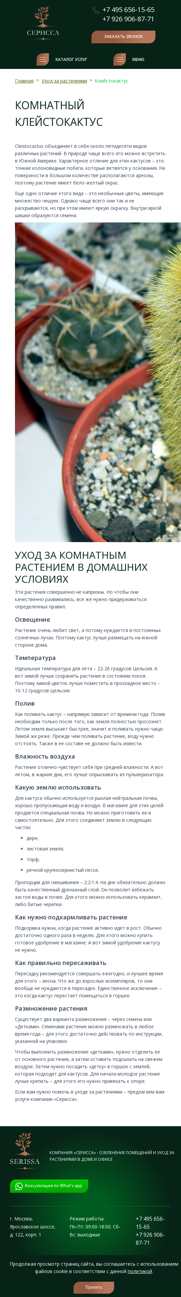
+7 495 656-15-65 (128, 9)
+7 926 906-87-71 (128, 18)
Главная (24, 81)
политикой (140, 1271)
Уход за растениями (64, 81)
